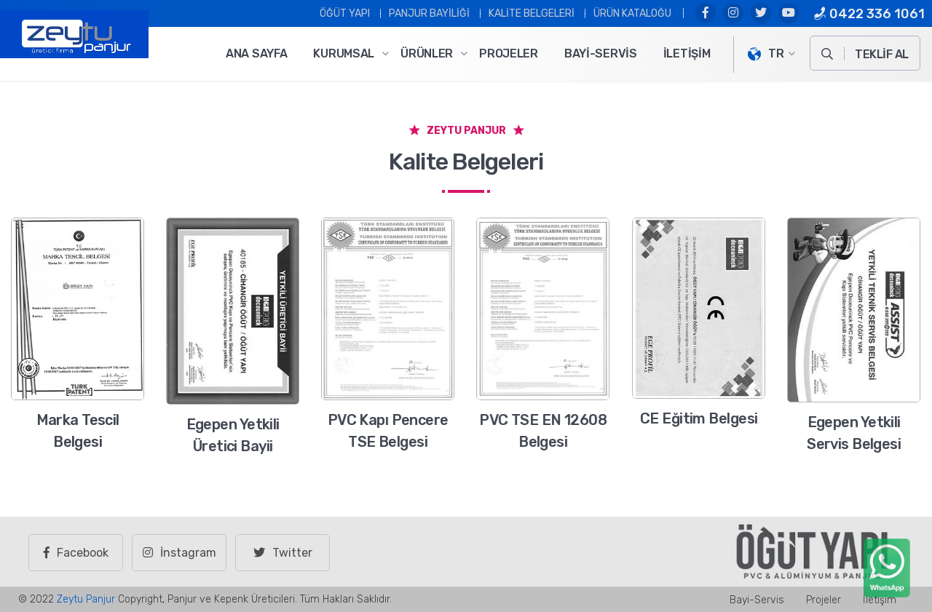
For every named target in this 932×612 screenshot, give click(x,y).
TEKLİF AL (882, 54)
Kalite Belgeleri (531, 13)
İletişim (687, 53)
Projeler (508, 53)
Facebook (76, 553)
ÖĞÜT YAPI (345, 13)
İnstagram (179, 553)
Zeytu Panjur (86, 599)
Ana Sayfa (256, 53)
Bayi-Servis (600, 53)
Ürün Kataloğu (632, 13)
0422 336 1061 (869, 14)
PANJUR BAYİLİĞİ (429, 13)
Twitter (282, 553)
